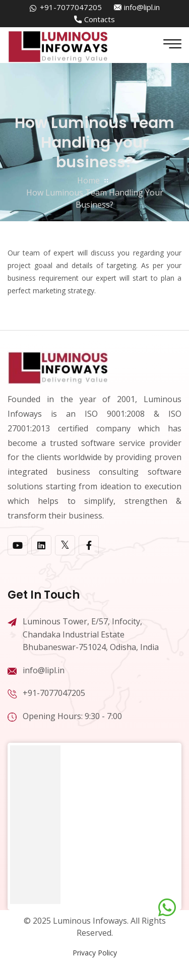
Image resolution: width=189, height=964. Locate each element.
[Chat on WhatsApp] (167, 907)
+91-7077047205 (71, 7)
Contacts (99, 19)
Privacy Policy (95, 952)
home (88, 180)
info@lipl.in (142, 7)
